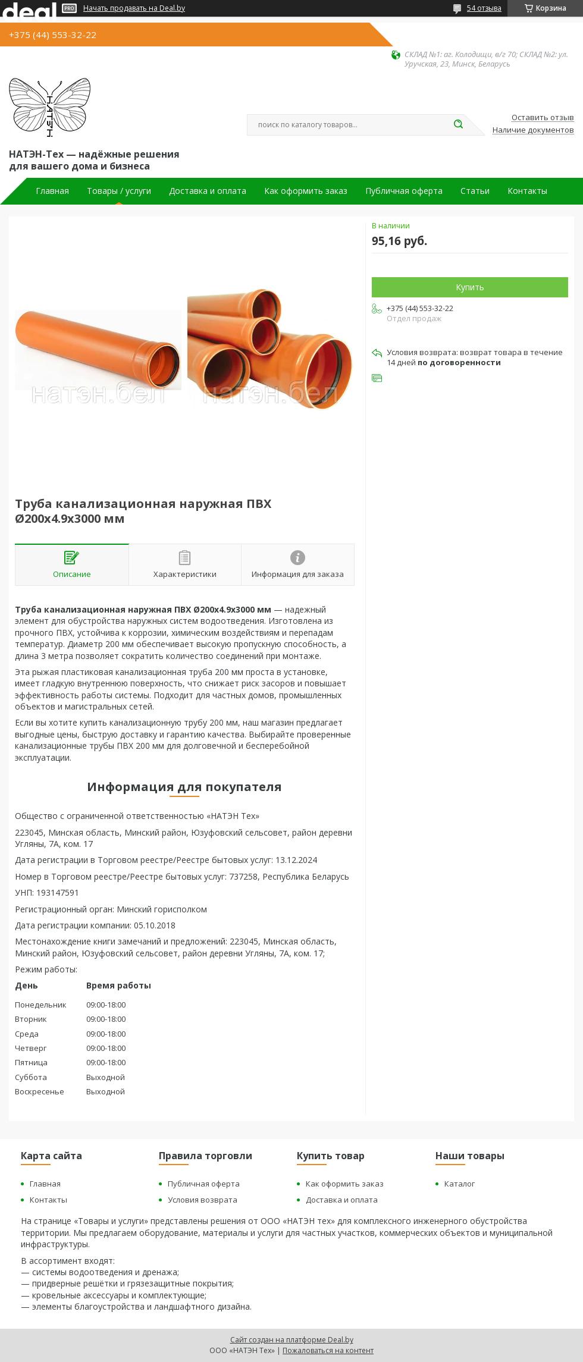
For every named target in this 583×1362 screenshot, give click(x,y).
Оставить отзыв (543, 118)
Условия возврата (202, 1199)
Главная (52, 191)
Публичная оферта (404, 191)
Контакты (527, 191)
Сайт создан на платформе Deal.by (291, 1340)
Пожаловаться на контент (328, 1350)
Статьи (475, 191)
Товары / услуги (119, 191)
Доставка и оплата (207, 191)
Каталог (459, 1183)
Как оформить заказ (305, 191)
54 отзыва (484, 8)
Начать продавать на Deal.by (134, 8)
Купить (470, 287)
